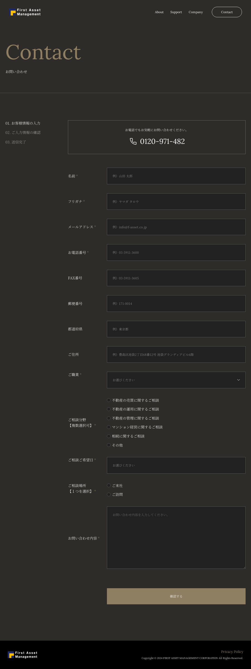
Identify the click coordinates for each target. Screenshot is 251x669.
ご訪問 (117, 494)
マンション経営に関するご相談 (137, 427)
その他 (117, 445)
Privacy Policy (232, 652)
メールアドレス (82, 226)
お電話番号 (78, 252)
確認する (176, 596)
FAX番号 (75, 277)
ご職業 (75, 374)
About (159, 12)
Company (196, 12)
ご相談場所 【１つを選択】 (82, 488)
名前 (73, 176)
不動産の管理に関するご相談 (135, 418)
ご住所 (73, 354)
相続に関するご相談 (128, 436)
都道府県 (75, 329)
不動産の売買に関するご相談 (135, 400)
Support (176, 12)
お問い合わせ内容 (84, 538)
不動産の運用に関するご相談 (135, 409)
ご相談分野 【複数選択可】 (82, 422)
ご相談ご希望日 (82, 459)
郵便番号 (75, 303)
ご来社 (117, 485)
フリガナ (76, 201)
